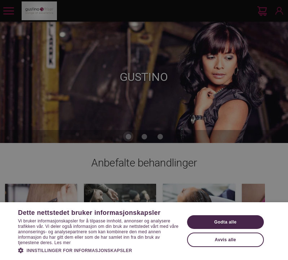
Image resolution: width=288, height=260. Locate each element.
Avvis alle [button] (225, 239)
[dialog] (144, 130)
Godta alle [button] (225, 222)
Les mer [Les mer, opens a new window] (62, 242)
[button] (99, 250)
